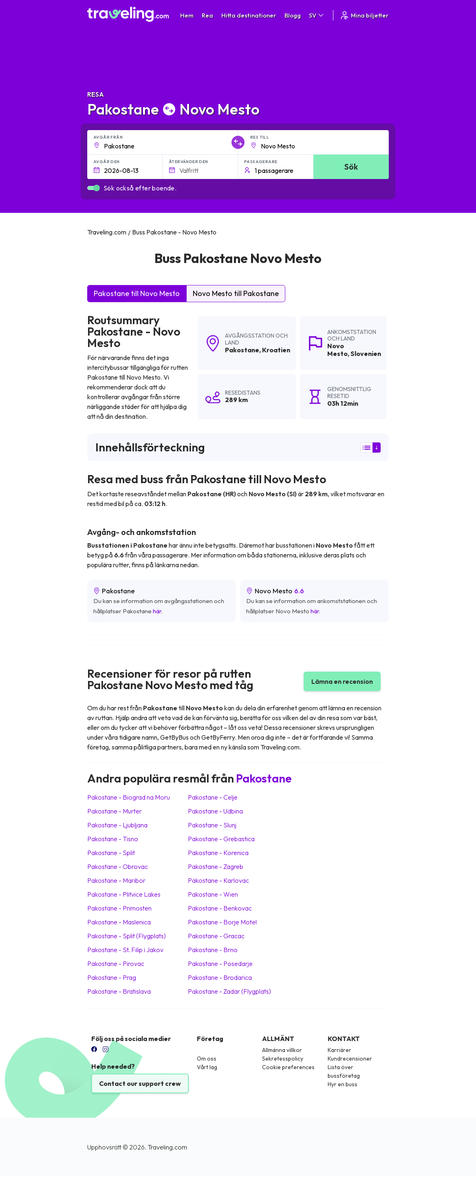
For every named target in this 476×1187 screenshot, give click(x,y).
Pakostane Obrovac (117, 866)
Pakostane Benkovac (220, 908)
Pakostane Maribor (116, 880)
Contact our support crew (140, 1083)
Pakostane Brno (213, 950)
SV (317, 15)
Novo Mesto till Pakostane (236, 293)
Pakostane (242, 350)
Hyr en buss (342, 1084)
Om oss (206, 1058)
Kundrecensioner (350, 1058)
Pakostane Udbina (215, 811)
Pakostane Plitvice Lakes (124, 894)
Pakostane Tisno (112, 839)
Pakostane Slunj (212, 825)
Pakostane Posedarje (220, 963)
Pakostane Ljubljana (117, 825)
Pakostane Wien (213, 894)
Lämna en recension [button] (342, 681)
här (157, 611)
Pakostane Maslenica (119, 922)
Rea (207, 15)
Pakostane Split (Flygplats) (126, 936)
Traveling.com (167, 1147)
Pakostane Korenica (218, 853)
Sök (351, 166)
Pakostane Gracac (216, 936)
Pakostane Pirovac (115, 963)
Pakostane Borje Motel (222, 922)
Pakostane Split (111, 853)
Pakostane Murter (114, 811)
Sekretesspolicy (282, 1058)
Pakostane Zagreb (215, 866)
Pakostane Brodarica (220, 977)
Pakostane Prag (111, 977)
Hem (187, 15)
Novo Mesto (337, 350)
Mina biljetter (364, 15)
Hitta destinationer (248, 15)
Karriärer (339, 1050)
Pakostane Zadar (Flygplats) (229, 991)
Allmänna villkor (282, 1050)
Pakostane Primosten (119, 908)
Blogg (292, 15)
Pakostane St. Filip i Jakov (125, 950)
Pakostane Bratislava (119, 991)
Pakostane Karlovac (218, 880)
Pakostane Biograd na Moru (128, 797)
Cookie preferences (288, 1067)
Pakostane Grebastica (221, 839)
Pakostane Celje (213, 797)
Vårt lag (207, 1067)
